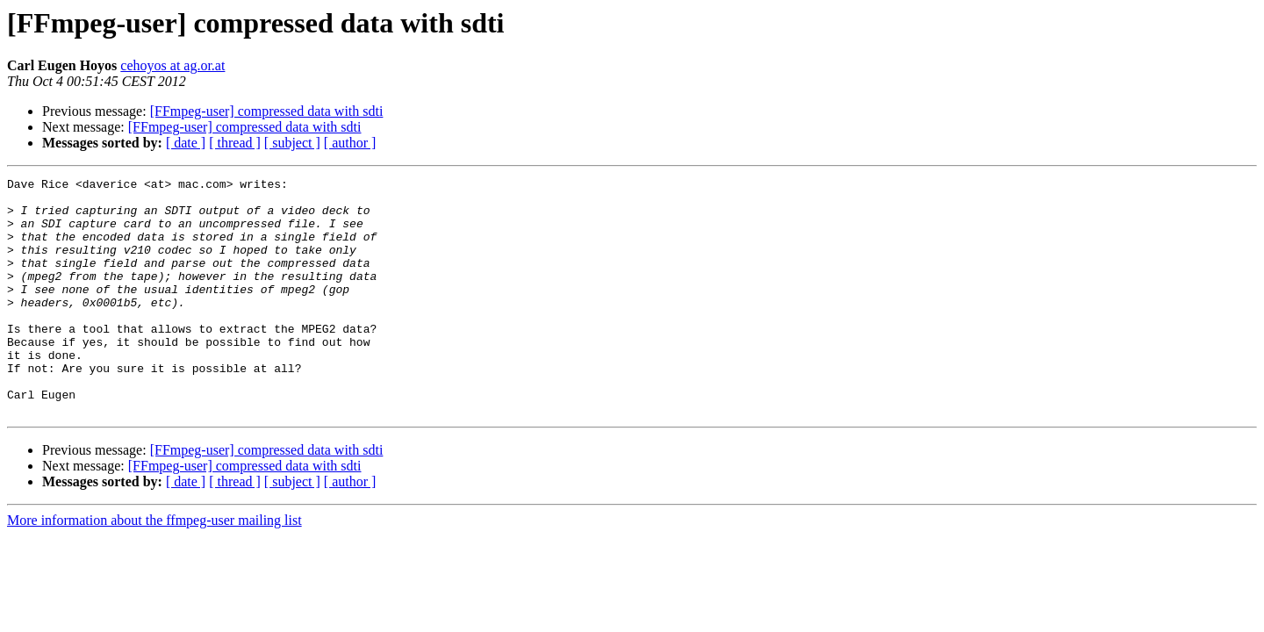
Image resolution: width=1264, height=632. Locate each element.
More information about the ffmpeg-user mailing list (154, 567)
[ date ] (185, 142)
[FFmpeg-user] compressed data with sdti (267, 111)
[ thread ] (235, 142)
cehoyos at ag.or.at (172, 65)
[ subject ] (292, 142)
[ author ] (350, 142)
